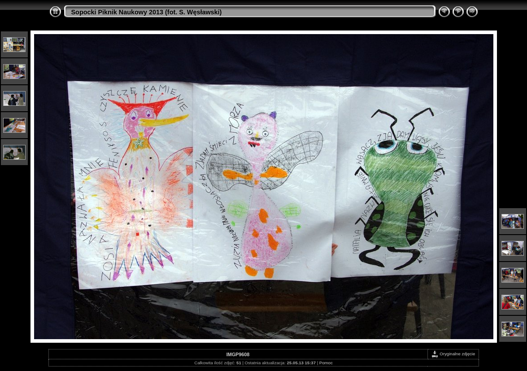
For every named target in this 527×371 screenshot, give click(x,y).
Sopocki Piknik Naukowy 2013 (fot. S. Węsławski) (146, 12)
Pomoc (326, 362)
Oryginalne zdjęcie (453, 353)
